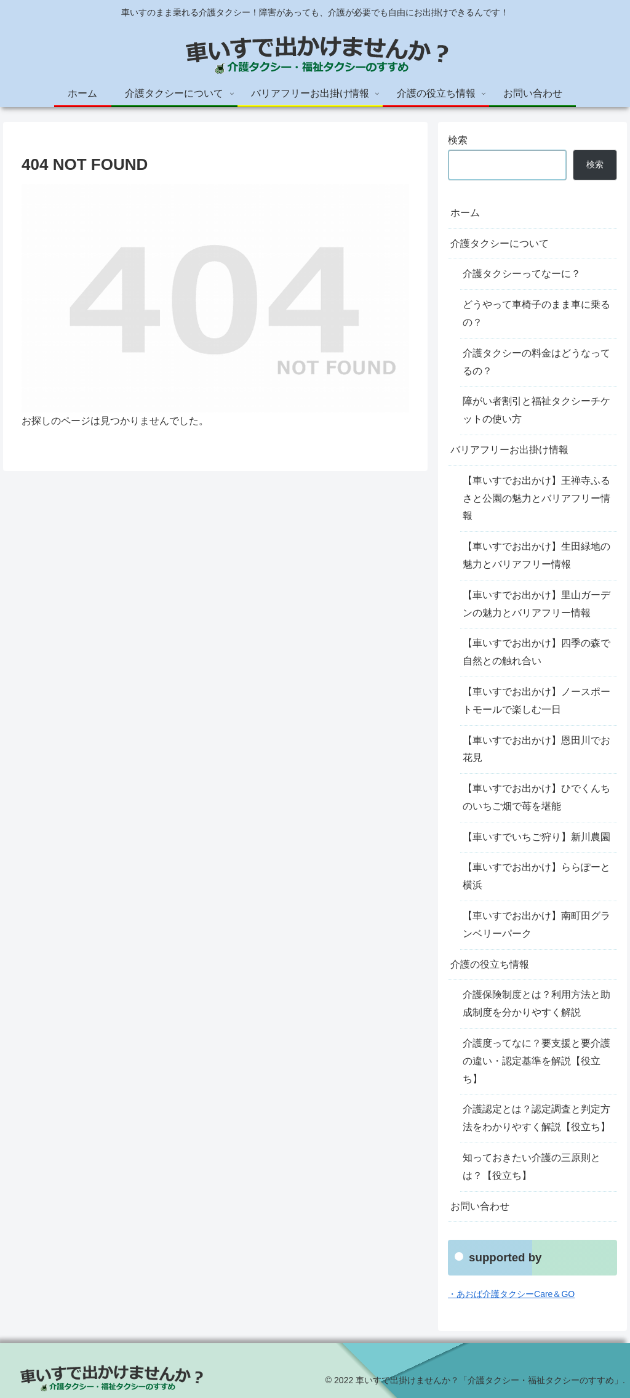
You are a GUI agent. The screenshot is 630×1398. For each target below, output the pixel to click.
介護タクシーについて (499, 243)
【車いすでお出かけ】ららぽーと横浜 (536, 876)
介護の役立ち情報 (489, 964)
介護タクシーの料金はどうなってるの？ (536, 362)
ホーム (465, 212)
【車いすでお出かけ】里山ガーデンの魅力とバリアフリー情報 (536, 604)
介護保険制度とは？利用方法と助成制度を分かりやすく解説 (536, 1003)
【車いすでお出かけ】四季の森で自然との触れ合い (536, 652)
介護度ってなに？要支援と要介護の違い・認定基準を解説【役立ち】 (536, 1061)
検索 (458, 140)
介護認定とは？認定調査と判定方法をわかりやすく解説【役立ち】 (536, 1118)
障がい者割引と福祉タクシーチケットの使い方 (536, 410)
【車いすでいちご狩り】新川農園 (536, 837)
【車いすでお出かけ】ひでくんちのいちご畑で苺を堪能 (536, 797)
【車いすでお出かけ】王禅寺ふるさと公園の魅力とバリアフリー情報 (536, 498)
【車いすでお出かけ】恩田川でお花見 (536, 749)
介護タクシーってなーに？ (522, 273)
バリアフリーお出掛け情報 (509, 449)
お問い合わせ (479, 1206)
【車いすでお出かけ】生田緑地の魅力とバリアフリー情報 (536, 555)
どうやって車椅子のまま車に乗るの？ (536, 313)
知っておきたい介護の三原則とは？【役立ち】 (531, 1166)
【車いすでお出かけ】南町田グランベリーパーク (536, 924)
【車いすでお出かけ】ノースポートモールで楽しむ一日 (536, 700)
